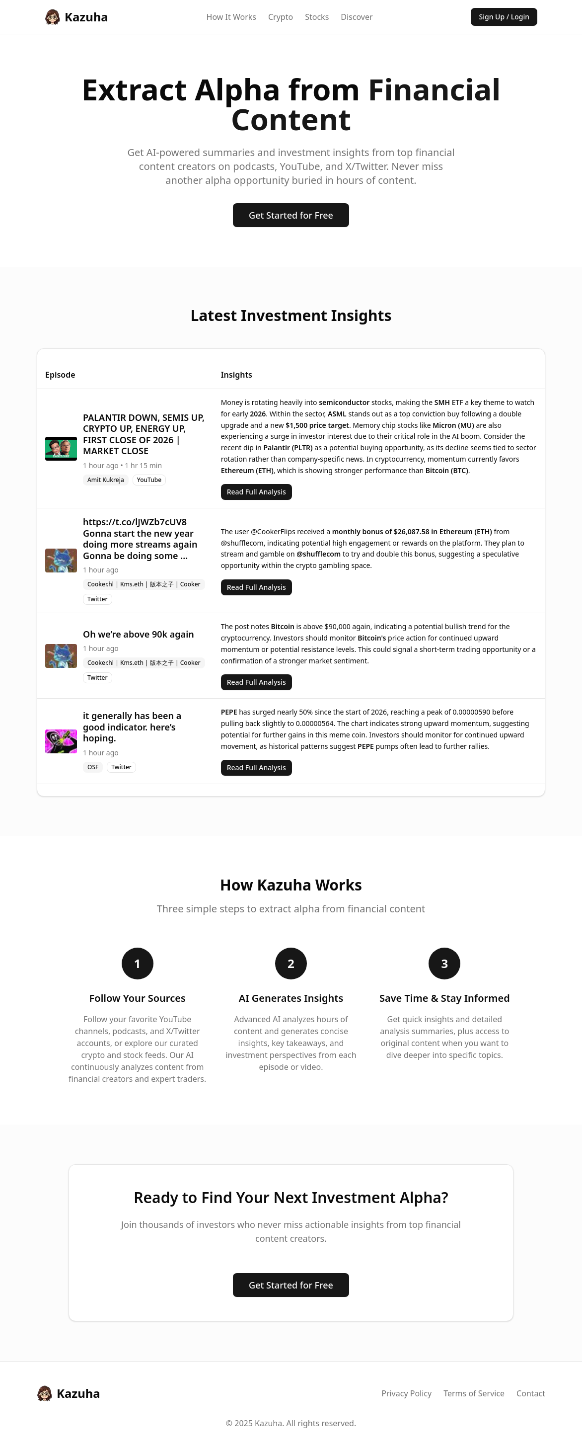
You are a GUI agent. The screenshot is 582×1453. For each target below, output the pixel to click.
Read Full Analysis (256, 491)
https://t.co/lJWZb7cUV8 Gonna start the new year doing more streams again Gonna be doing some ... (140, 539)
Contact (530, 1393)
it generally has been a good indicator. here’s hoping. (132, 727)
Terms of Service (474, 1393)
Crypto (280, 16)
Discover (356, 16)
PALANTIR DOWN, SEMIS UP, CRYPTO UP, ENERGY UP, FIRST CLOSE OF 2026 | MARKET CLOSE (144, 434)
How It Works (231, 16)
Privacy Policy (406, 1393)
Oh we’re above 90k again (138, 634)
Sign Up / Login (504, 16)
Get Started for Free (291, 215)
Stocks (317, 16)
